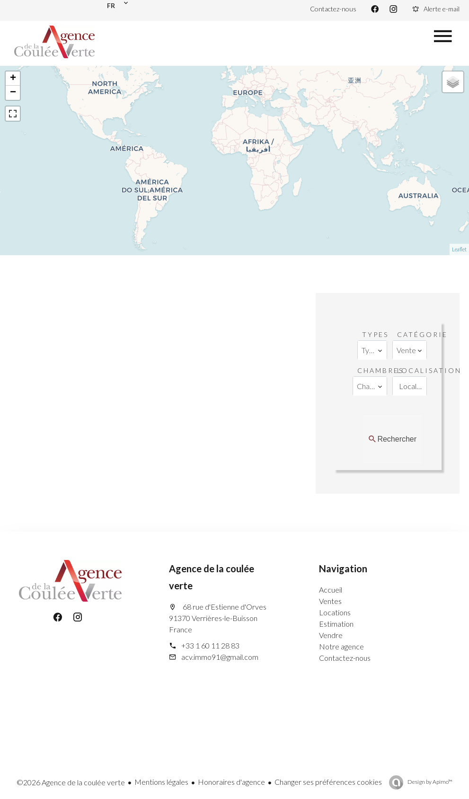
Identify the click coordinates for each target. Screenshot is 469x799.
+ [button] (13, 78)
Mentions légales (161, 781)
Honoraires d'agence (231, 781)
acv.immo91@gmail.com (219, 656)
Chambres (380, 370)
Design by (429, 781)
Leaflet (459, 249)
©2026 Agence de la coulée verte (71, 782)
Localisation (429, 370)
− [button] (13, 93)
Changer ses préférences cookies (328, 781)
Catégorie (422, 334)
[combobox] (372, 350)
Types (375, 334)
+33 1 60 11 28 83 (210, 645)
